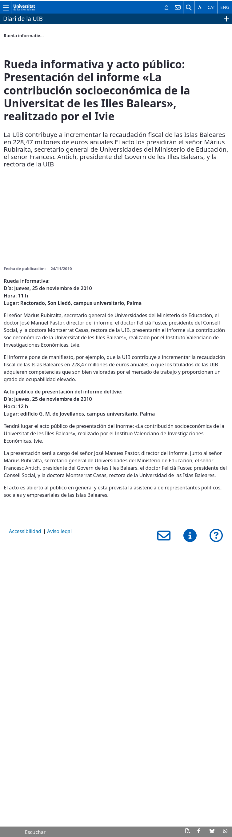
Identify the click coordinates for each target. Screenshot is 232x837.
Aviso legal (59, 531)
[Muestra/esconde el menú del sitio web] (226, 19)
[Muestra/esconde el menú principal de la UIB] (5, 7)
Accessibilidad (25, 531)
